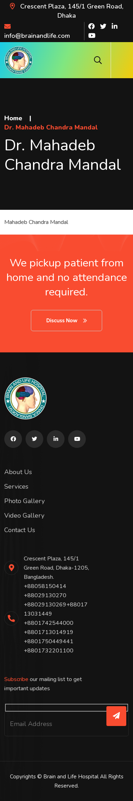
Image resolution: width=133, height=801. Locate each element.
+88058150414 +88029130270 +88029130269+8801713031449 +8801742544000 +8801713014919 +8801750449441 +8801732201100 (56, 618)
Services (16, 486)
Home (13, 118)
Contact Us (19, 530)
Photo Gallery (24, 501)
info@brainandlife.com (37, 31)
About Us (18, 472)
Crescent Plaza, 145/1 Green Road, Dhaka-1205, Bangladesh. (56, 568)
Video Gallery (24, 515)
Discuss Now (66, 320)
